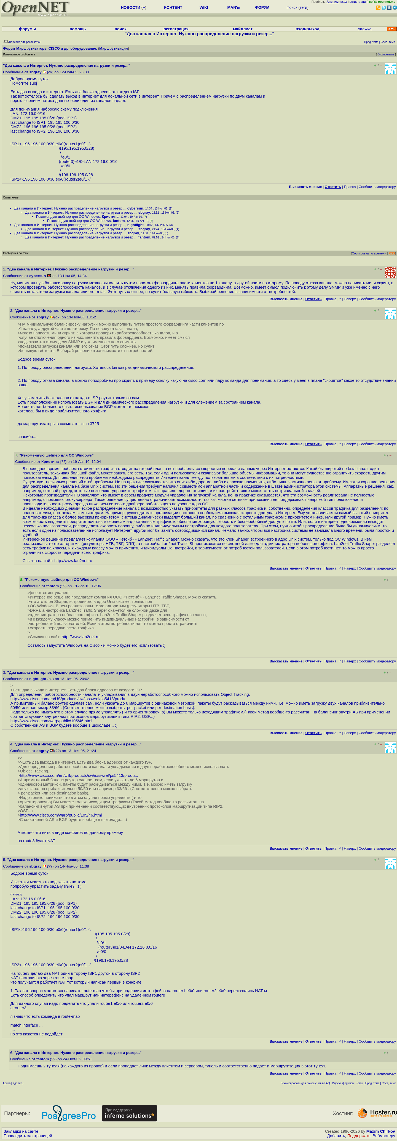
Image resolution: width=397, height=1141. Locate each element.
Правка (350, 187)
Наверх (350, 299)
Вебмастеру (384, 1136)
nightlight (135, 225)
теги (303, 7)
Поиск (291, 7)
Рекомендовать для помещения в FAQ (305, 1083)
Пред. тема (372, 1083)
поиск (120, 29)
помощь (78, 29)
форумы (27, 29)
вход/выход (307, 29)
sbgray (35, 72)
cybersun (135, 208)
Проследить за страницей (28, 1136)
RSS (392, 253)
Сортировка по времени (369, 253)
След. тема (389, 1083)
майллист (243, 29)
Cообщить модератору (377, 187)
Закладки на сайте (21, 1131)
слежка (365, 29)
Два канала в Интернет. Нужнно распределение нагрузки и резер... (69, 208)
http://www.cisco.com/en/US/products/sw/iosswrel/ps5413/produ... (69, 699)
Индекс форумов (343, 1083)
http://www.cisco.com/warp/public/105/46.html (51, 721)
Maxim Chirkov (380, 1131)
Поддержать (359, 1136)
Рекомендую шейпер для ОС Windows (68, 216)
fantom (119, 221)
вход (343, 1)
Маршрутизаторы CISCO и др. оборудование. (56, 48)
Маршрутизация (113, 48)
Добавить (336, 1136)
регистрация (359, 1)
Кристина (110, 216)
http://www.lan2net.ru (73, 561)
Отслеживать (385, 54)
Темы (359, 1083)
